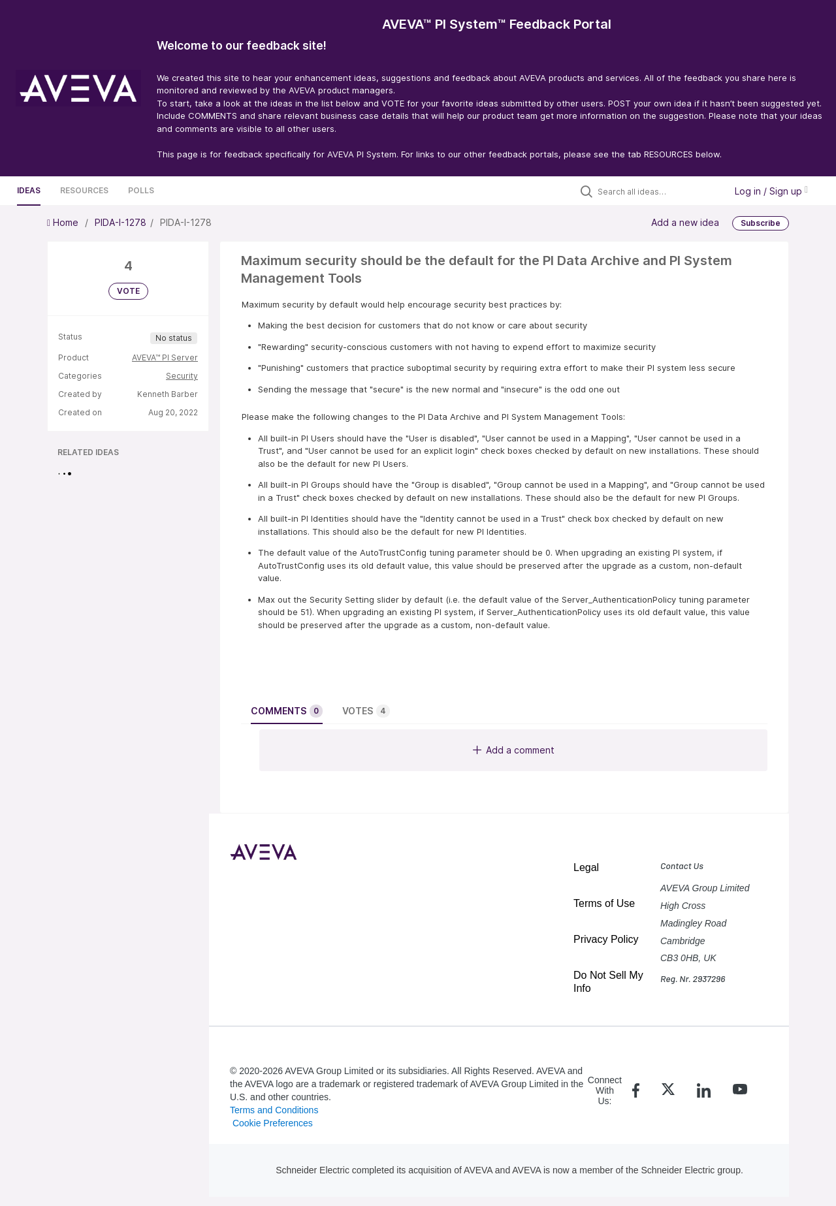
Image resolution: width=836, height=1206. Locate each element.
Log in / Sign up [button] (771, 191)
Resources (84, 190)
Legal (586, 867)
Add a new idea (685, 222)
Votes (366, 711)
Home (64, 222)
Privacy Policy (606, 939)
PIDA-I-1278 (120, 222)
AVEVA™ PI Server (165, 357)
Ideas (28, 190)
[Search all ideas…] (658, 191)
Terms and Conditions (274, 1110)
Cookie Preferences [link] (273, 1123)
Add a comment (514, 749)
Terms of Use (604, 903)
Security (182, 376)
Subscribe (760, 223)
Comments (287, 711)
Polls (141, 190)
